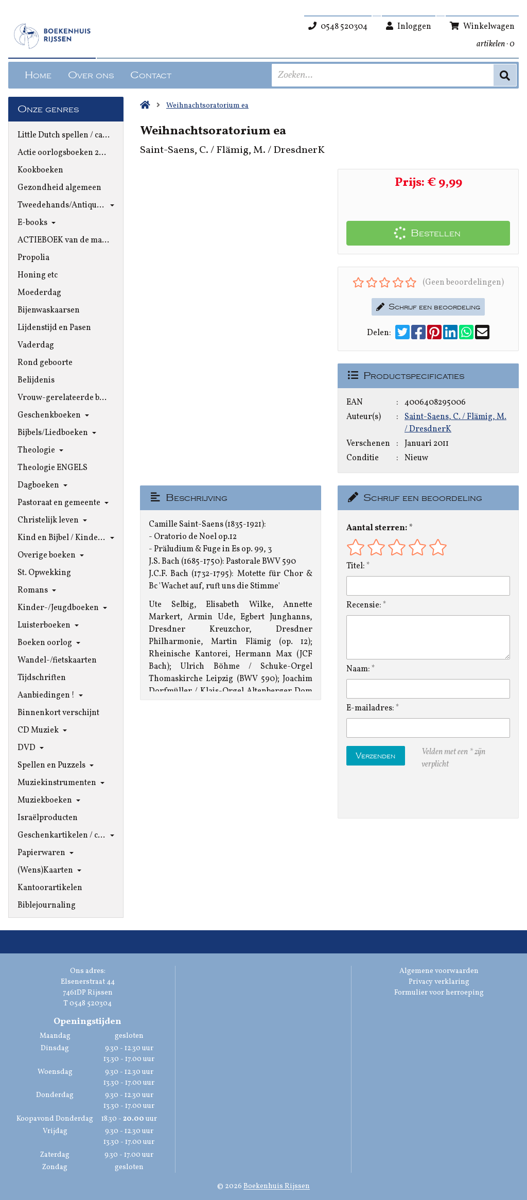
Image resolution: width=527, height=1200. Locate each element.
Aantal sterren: (376, 528)
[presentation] (412, 794)
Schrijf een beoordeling (428, 306)
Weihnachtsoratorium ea (207, 106)
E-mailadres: (370, 708)
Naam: (358, 669)
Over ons (91, 75)
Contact (150, 75)
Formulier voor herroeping (439, 993)
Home (38, 75)
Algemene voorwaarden (439, 971)
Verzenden (375, 755)
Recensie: (363, 605)
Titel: (355, 566)
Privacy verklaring (439, 982)
